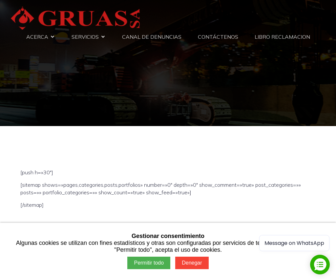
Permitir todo (149, 263)
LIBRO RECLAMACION (282, 36)
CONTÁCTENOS (218, 36)
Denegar (192, 263)
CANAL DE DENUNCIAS (151, 36)
